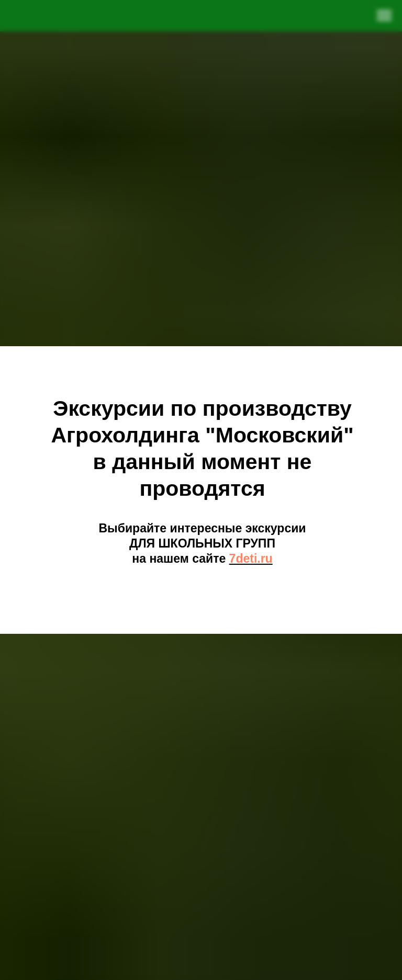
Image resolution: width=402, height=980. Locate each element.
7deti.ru (251, 558)
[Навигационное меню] (384, 15)
